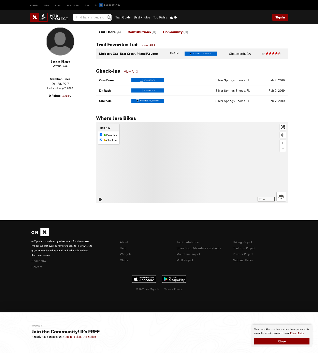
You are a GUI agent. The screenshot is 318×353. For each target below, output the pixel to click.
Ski (87, 5)
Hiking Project (242, 242)
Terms (167, 289)
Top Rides (160, 17)
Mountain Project (188, 254)
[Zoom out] (283, 149)
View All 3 (131, 71)
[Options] (281, 196)
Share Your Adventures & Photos (198, 248)
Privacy (178, 289)
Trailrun (73, 5)
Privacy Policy (297, 333)
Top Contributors (188, 242)
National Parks (243, 260)
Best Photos (142, 17)
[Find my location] (283, 135)
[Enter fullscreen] (283, 127)
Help (123, 248)
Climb (34, 5)
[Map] (192, 162)
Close (282, 341)
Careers (36, 267)
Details (66, 95)
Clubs (124, 260)
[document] (281, 335)
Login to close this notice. (81, 336)
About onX (38, 261)
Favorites (108, 135)
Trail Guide (123, 17)
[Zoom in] (283, 143)
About (124, 242)
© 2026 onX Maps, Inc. (148, 289)
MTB (46, 5)
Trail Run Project (244, 248)
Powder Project (243, 254)
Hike (58, 5)
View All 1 (148, 45)
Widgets (125, 254)
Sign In (280, 17)
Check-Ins (109, 140)
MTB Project (184, 260)
